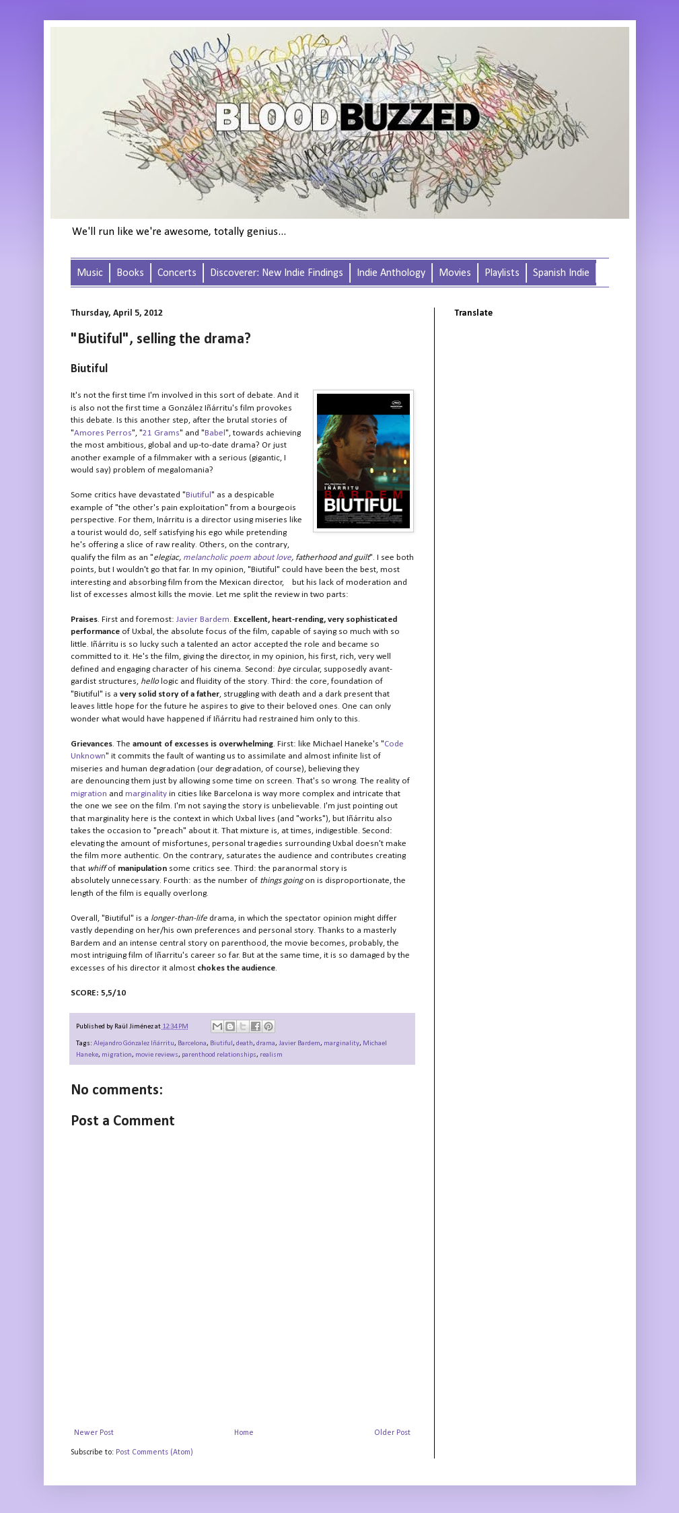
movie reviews (156, 1055)
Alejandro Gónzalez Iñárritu (134, 1043)
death (244, 1043)
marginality (341, 1043)
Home (244, 1433)
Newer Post (94, 1433)
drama (265, 1043)
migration (117, 1055)
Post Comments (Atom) (154, 1452)
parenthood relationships (219, 1055)
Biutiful (221, 1043)
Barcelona (192, 1043)
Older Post (392, 1433)
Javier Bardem (299, 1043)
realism (271, 1055)
